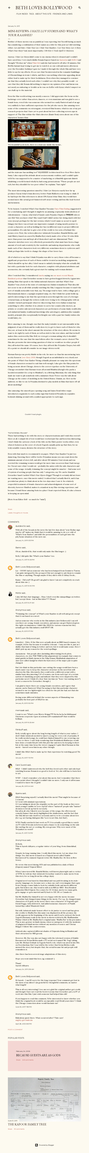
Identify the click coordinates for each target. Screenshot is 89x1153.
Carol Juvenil (21, 765)
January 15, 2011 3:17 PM (24, 631)
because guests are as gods (38, 1055)
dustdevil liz (21, 526)
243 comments (27, 1060)
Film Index (21, 14)
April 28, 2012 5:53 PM (24, 1024)
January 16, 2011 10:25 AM (25, 722)
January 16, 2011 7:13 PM (24, 758)
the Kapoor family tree (27, 1124)
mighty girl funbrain (24, 1020)
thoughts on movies (20, 513)
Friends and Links (62, 14)
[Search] (79, 7)
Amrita (41, 275)
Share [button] (10, 509)
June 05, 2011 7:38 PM (24, 1007)
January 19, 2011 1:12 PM (24, 833)
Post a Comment (15, 1029)
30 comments (19, 1129)
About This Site (42, 14)
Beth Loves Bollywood (44, 8)
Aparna (19, 793)
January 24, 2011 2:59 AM (25, 969)
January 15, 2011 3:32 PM (24, 703)
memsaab (20, 710)
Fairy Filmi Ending (62, 209)
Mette (18, 593)
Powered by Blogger (44, 1145)
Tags (30, 14)
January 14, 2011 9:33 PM (25, 540)
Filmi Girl (36, 63)
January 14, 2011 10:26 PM (25, 560)
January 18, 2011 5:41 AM (24, 786)
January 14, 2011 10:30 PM (25, 586)
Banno (18, 547)
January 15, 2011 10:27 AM (25, 603)
